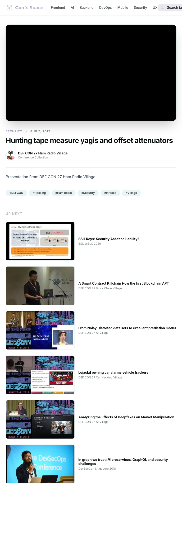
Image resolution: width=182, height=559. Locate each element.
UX (155, 7)
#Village (131, 193)
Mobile (122, 7)
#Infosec (110, 193)
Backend (86, 7)
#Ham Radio (63, 193)
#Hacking (39, 193)
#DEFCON (16, 193)
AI (72, 7)
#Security (88, 193)
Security (140, 7)
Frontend (58, 7)
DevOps (105, 7)
